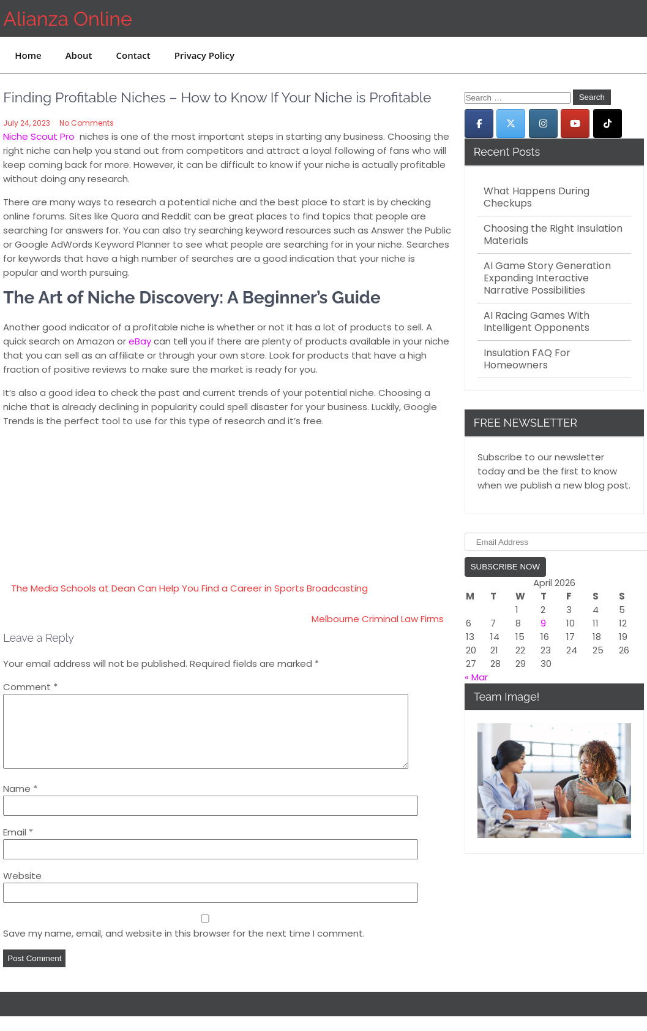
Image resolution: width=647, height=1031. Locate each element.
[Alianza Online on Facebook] (479, 123)
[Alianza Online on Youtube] (575, 123)
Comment (30, 686)
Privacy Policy (204, 55)
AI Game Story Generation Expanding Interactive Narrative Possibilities (547, 278)
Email (18, 846)
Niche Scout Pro (39, 136)
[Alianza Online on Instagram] (543, 123)
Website (22, 890)
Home (28, 55)
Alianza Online (67, 18)
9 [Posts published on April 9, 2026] (543, 623)
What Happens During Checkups (536, 197)
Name (20, 803)
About (78, 55)
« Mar (476, 677)
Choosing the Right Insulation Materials (553, 235)
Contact (133, 55)
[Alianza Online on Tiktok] (607, 123)
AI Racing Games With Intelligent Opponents (536, 322)
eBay (140, 341)
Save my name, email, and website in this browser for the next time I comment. (184, 948)
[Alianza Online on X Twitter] (510, 123)
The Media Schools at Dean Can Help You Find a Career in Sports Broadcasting (189, 588)
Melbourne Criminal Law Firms (378, 618)
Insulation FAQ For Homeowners (527, 359)
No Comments (86, 123)
